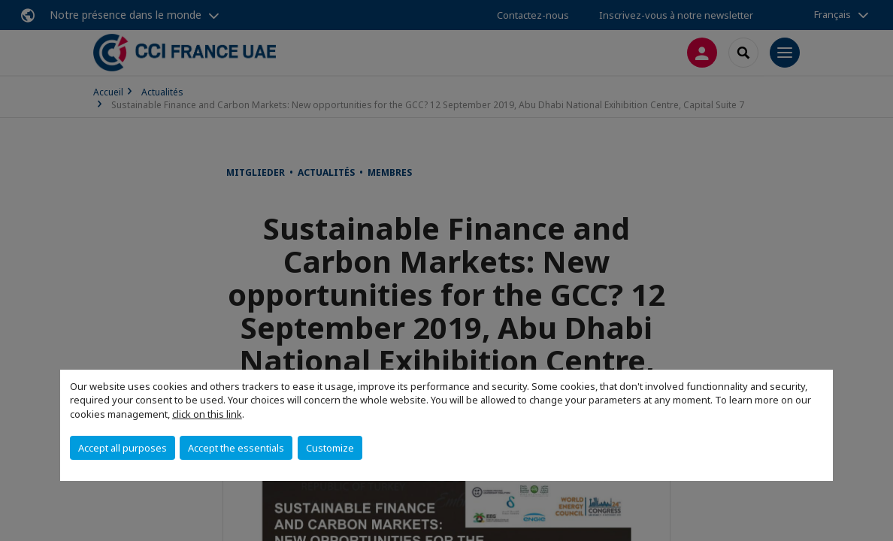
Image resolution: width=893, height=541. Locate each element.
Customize (330, 448)
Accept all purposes (122, 448)
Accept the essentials (236, 448)
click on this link (207, 414)
